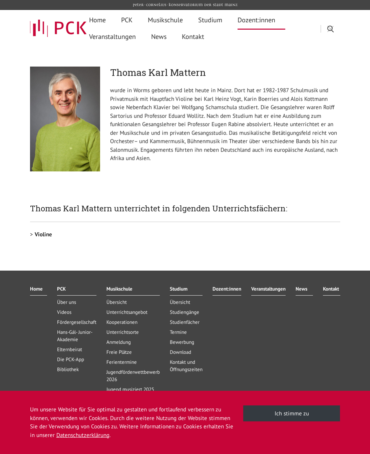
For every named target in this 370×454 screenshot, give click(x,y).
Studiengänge (184, 312)
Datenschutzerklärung (82, 435)
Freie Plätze (119, 352)
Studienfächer (185, 322)
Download (180, 352)
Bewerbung (182, 342)
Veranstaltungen (268, 289)
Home (36, 289)
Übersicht (116, 302)
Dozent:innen (227, 289)
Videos (64, 312)
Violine (43, 234)
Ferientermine (121, 362)
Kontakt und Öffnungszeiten (186, 365)
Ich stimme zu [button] (292, 413)
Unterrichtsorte (122, 332)
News (301, 289)
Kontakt (331, 289)
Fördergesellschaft (76, 322)
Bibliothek (68, 369)
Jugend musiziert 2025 (130, 389)
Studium (179, 289)
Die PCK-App (70, 359)
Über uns (66, 302)
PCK (61, 289)
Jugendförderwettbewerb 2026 (133, 375)
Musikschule (119, 289)
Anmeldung (118, 342)
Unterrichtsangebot (126, 312)
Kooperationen (121, 322)
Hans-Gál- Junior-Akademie (74, 335)
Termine (178, 332)
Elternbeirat (69, 349)
